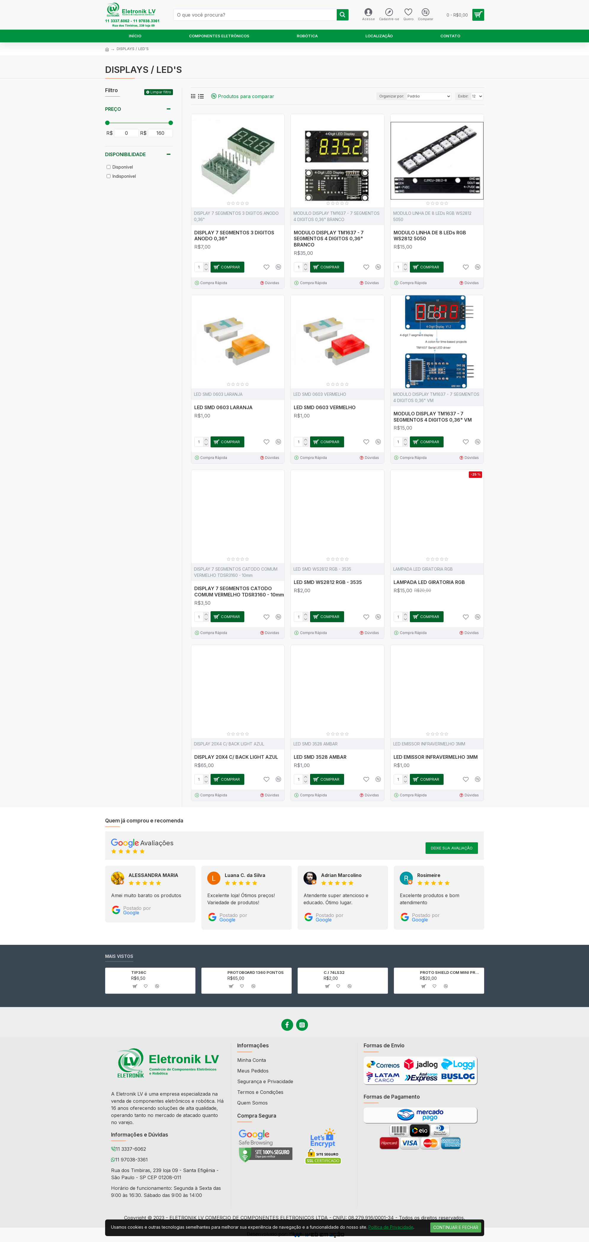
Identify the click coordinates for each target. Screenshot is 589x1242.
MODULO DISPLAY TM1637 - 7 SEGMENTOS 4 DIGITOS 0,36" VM (433, 417)
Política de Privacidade (390, 1227)
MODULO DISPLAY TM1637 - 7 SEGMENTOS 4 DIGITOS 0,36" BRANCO (329, 239)
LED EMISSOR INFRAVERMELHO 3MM (436, 757)
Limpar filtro (160, 92)
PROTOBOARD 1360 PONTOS (255, 972)
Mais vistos (119, 956)
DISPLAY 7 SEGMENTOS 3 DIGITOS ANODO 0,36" (234, 236)
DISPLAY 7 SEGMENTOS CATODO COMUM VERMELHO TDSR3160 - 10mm (239, 591)
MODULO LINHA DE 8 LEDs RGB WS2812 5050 (430, 236)
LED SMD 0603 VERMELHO (325, 407)
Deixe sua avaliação (452, 848)
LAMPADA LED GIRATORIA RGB (429, 582)
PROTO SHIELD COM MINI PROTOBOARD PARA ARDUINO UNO (451, 972)
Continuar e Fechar (455, 1227)
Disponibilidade (125, 154)
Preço (113, 109)
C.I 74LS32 (334, 972)
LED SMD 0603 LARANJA (223, 407)
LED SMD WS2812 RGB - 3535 (328, 582)
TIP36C (138, 972)
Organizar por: (391, 96)
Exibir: (463, 96)
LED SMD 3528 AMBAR (320, 757)
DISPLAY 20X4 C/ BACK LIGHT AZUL (236, 757)
